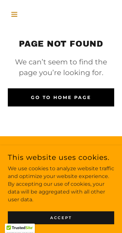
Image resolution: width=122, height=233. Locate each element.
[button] (16, 14)
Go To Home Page (61, 97)
